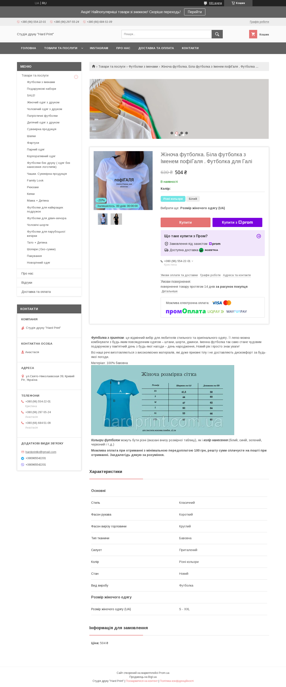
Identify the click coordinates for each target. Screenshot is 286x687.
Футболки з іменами (143, 66)
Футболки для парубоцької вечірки (46, 233)
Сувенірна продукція (41, 129)
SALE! (31, 95)
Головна (28, 48)
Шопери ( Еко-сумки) (41, 249)
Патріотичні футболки (42, 115)
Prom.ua (164, 673)
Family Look (35, 180)
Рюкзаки (33, 187)
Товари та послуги (60, 48)
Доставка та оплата (156, 48)
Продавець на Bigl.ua (143, 677)
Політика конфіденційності (177, 681)
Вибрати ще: (193, 208)
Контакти (190, 48)
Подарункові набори (41, 88)
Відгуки (26, 282)
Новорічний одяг (38, 262)
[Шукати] (217, 34)
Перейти (195, 12)
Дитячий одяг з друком (43, 122)
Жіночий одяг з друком (43, 102)
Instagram (99, 48)
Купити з (237, 223)
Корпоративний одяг (41, 156)
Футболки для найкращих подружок (45, 209)
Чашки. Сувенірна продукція (47, 173)
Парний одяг (36, 149)
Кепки (31, 194)
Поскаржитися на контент (142, 681)
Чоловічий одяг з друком (44, 109)
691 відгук (215, 3)
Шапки (31, 136)
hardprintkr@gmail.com (40, 452)
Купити (185, 222)
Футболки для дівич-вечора (46, 218)
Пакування (34, 256)
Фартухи (33, 142)
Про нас (123, 48)
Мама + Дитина (38, 200)
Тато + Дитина (37, 242)
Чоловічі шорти (37, 225)
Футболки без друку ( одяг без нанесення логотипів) (48, 165)
